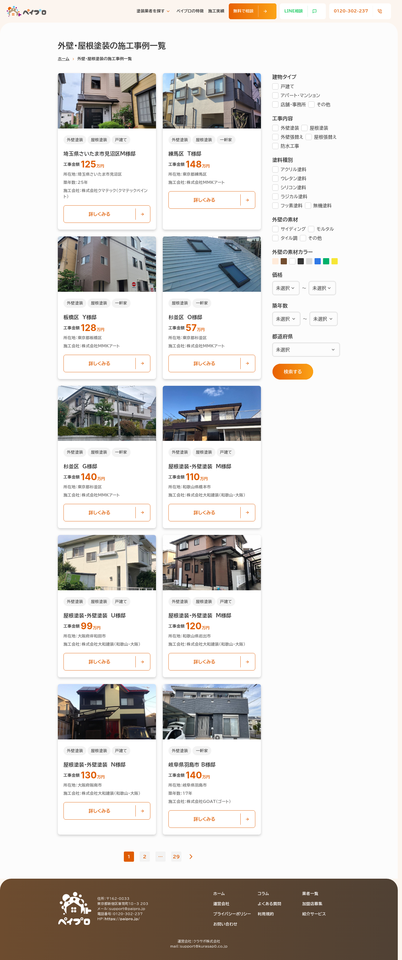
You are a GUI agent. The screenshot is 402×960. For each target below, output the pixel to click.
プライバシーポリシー (232, 914)
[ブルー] (318, 261)
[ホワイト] (292, 261)
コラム (263, 894)
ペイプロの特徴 (190, 11)
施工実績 (216, 11)
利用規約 (266, 914)
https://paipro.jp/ (122, 918)
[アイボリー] (275, 261)
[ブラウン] (284, 261)
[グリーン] (326, 261)
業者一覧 (310, 894)
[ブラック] (301, 261)
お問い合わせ (225, 924)
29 (176, 856)
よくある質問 (270, 904)
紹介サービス (314, 914)
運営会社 (221, 904)
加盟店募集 (312, 904)
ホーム (63, 59)
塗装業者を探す (151, 11)
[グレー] (309, 261)
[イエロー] (334, 261)
